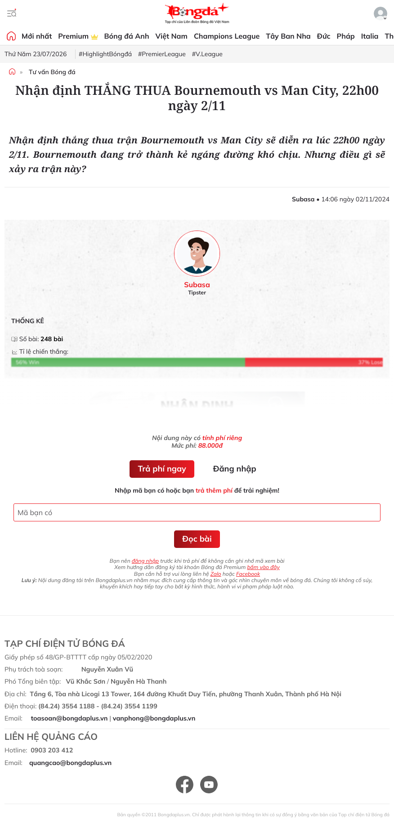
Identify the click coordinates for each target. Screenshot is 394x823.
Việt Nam (172, 35)
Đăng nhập (234, 468)
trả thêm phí (214, 490)
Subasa (197, 284)
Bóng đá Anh (126, 35)
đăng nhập (145, 560)
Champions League (227, 35)
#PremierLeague (162, 54)
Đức (324, 35)
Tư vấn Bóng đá (52, 72)
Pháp (346, 35)
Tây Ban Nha (288, 35)
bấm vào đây (263, 567)
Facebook (248, 573)
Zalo (215, 573)
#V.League (207, 54)
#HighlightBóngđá (105, 54)
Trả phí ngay (162, 468)
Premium (78, 35)
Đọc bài (196, 539)
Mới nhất (37, 35)
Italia (370, 35)
